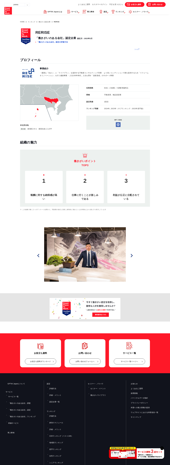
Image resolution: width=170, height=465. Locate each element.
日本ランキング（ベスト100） (59, 415)
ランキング (31, 22)
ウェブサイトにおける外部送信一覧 (142, 412)
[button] (62, 13)
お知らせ (132, 384)
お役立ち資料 (132, 4)
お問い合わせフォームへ (85, 361)
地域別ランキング (55, 418)
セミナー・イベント (96, 387)
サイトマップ (134, 417)
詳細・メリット (54, 390)
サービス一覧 (12, 395)
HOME (22, 22)
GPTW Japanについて (14, 384)
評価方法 (52, 387)
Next (132, 255)
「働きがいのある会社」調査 (17, 398)
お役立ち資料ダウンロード (40, 361)
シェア (137, 49)
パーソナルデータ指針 (137, 398)
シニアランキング (55, 429)
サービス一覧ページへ (129, 361)
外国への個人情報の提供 (138, 407)
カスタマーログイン (93, 4)
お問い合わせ (156, 4)
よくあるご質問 (76, 4)
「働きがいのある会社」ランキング (20, 405)
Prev (41, 255)
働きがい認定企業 (44, 22)
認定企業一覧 (53, 394)
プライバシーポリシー (137, 403)
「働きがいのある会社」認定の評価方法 (52, 42)
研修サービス (12, 409)
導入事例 (9, 417)
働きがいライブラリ (96, 390)
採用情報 (132, 393)
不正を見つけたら (110, 4)
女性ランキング (54, 425)
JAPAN (16, 5)
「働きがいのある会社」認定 (17, 402)
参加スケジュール (55, 408)
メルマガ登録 (125, 439)
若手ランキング (54, 422)
